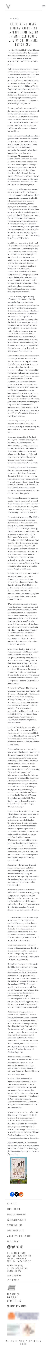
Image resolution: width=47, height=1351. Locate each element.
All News (15, 18)
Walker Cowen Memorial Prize (19, 1236)
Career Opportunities (15, 1230)
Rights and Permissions (16, 1214)
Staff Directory (13, 1280)
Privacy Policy (13, 1241)
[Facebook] (9, 1247)
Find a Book (12, 1203)
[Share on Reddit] (21, 1194)
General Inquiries (14, 1275)
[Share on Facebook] (12, 1194)
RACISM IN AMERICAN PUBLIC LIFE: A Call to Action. (23, 61)
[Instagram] (22, 1247)
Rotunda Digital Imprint (16, 1220)
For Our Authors (13, 1209)
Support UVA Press (14, 1225)
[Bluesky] (13, 1247)
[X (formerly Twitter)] (18, 1247)
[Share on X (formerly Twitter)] (16, 1194)
